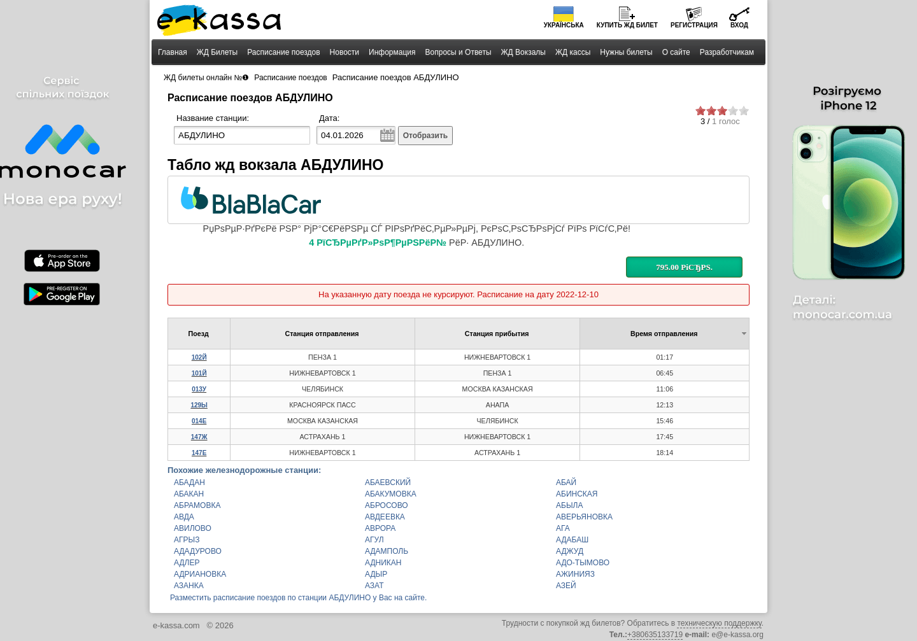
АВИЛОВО (192, 528)
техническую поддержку (719, 623)
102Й (199, 357)
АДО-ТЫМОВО (582, 562)
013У (199, 389)
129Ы (198, 405)
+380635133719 (655, 634)
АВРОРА (380, 528)
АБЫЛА (569, 505)
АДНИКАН (383, 562)
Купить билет (627, 25)
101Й (199, 373)
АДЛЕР (186, 562)
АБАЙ (566, 482)
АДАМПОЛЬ (386, 551)
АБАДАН (189, 482)
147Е (199, 452)
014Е (199, 421)
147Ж (199, 436)
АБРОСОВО (386, 505)
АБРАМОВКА (197, 505)
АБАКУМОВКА (390, 494)
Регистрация (694, 25)
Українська (564, 25)
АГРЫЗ (186, 539)
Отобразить (425, 135)
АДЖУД (569, 551)
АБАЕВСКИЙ (388, 482)
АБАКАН (189, 494)
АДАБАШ (572, 539)
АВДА (184, 516)
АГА (563, 528)
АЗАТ (374, 585)
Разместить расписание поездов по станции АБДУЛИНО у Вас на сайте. (298, 597)
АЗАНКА (189, 585)
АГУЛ (374, 539)
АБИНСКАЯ (577, 494)
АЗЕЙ (566, 585)
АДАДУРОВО (198, 551)
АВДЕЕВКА (385, 516)
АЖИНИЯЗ (575, 574)
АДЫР (376, 574)
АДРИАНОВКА (200, 574)
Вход (739, 25)
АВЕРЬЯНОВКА (584, 516)
